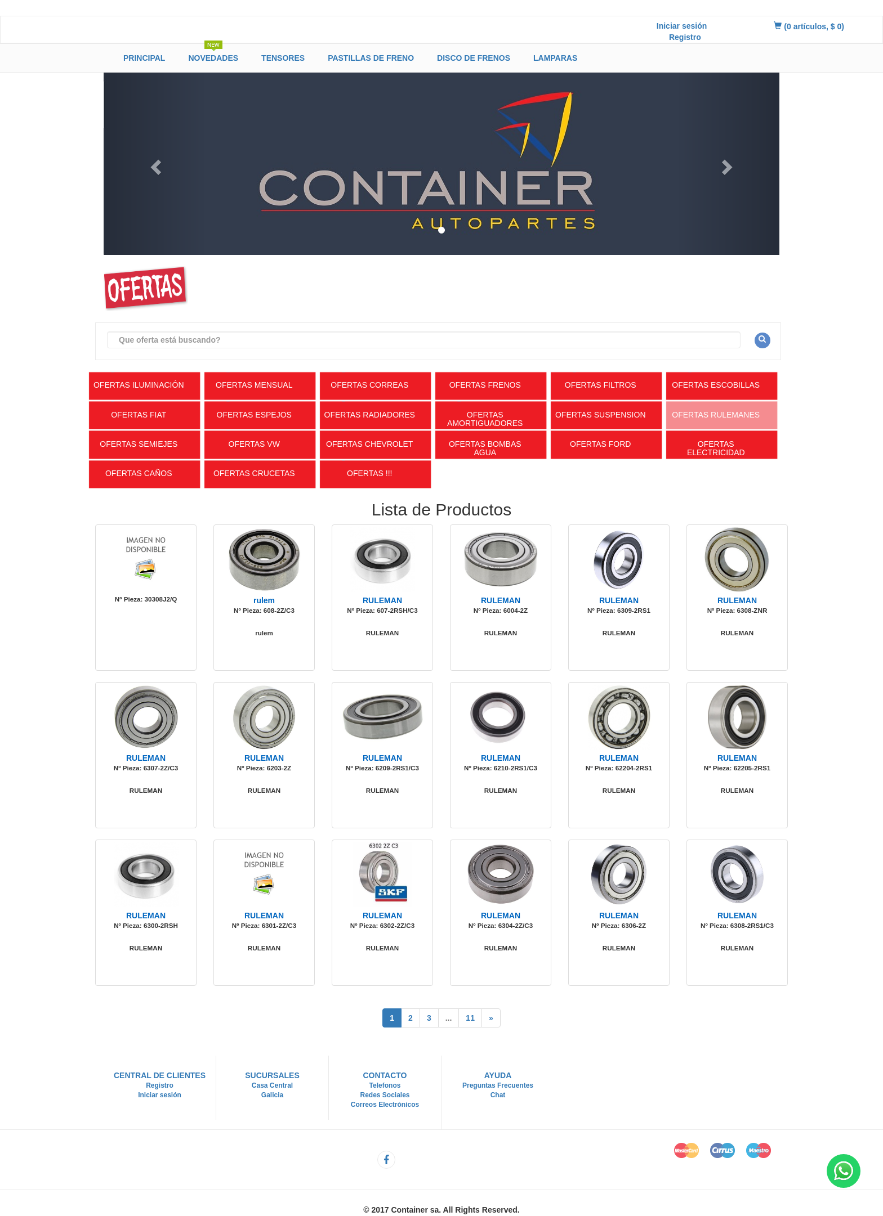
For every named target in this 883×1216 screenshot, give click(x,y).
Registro (685, 37)
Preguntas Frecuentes (497, 1085)
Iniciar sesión (682, 25)
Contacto (385, 1075)
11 (470, 1017)
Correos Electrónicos (385, 1105)
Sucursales (272, 1075)
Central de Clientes (160, 1075)
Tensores (283, 57)
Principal (144, 57)
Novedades (213, 56)
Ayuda (498, 1075)
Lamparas (555, 57)
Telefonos (385, 1085)
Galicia (272, 1095)
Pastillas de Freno (371, 57)
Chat (498, 1095)
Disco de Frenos (473, 57)
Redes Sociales (384, 1095)
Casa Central (272, 1085)
